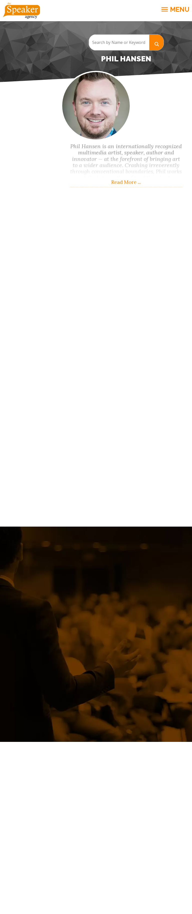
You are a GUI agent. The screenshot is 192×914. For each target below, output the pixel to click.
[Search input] (119, 42)
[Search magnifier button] (156, 42)
